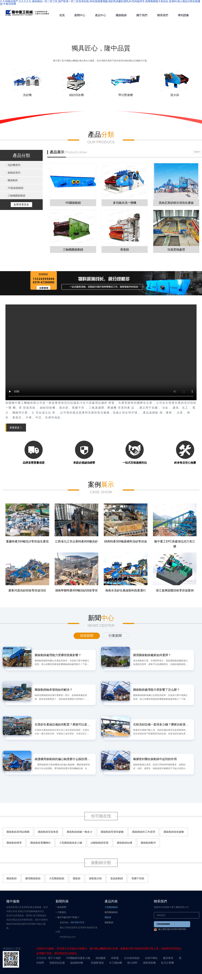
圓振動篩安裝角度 (48, 831)
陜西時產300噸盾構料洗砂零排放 (125, 541)
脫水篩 (174, 95)
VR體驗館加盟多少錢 (78, 958)
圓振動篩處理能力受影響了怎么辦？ (156, 689)
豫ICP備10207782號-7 (68, 917)
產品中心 (100, 15)
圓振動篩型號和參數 (112, 831)
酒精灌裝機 (149, 962)
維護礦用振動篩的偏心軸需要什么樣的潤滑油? (62, 759)
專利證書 (183, 15)
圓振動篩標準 (14, 842)
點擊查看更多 (21, 204)
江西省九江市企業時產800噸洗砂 (76, 541)
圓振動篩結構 (124, 842)
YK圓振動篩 (73, 202)
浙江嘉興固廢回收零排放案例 (175, 590)
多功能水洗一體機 (124, 202)
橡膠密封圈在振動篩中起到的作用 (155, 759)
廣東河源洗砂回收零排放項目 (27, 590)
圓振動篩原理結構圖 (18, 831)
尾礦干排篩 (138, 878)
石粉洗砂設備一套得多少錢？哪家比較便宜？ (161, 724)
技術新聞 (61, 907)
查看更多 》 (16, 427)
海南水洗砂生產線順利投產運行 (125, 590)
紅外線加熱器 (132, 958)
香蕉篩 (124, 249)
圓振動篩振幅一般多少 (79, 831)
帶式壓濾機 (125, 95)
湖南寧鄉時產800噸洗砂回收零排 (76, 590)
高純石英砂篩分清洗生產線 (176, 202)
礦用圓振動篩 (33, 878)
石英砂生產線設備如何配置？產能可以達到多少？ (62, 724)
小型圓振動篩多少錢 (70, 842)
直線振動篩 (116, 878)
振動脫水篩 (95, 878)
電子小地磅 (54, 958)
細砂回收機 (76, 95)
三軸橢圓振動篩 (15, 195)
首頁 (62, 15)
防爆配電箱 (97, 962)
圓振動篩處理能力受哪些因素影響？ (58, 655)
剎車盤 (115, 958)
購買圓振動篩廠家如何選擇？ (152, 655)
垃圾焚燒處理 (176, 249)
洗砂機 (27, 95)
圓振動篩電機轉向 (40, 842)
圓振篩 (76, 878)
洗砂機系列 (12, 165)
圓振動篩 (121, 15)
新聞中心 (79, 15)
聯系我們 (162, 15)
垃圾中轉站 (151, 958)
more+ (197, 152)
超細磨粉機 (76, 962)
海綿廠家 (101, 958)
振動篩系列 (12, 172)
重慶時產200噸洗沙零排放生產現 (27, 541)
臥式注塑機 (167, 962)
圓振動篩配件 (148, 842)
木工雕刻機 (115, 962)
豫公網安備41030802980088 (172, 929)
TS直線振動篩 (14, 187)
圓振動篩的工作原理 (143, 831)
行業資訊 (61, 912)
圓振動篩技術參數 (174, 831)
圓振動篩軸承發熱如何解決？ (53, 689)
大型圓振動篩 (56, 878)
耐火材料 (132, 962)
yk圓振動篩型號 (99, 842)
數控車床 (168, 958)
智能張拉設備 (57, 962)
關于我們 (141, 15)
